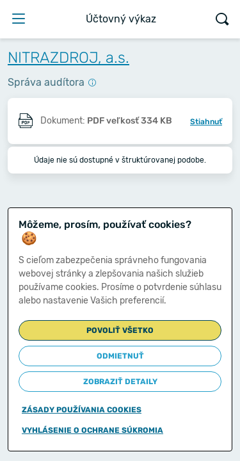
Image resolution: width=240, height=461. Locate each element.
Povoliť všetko (120, 330)
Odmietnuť (120, 356)
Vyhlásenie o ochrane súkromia (92, 430)
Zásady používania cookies (81, 409)
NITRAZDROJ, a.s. (68, 58)
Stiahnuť (206, 121)
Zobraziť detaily (120, 381)
